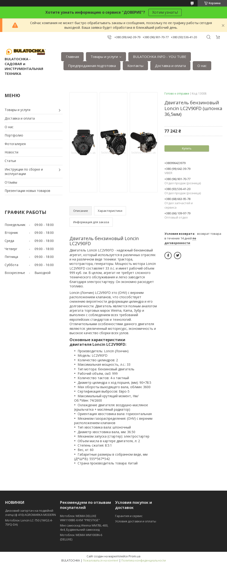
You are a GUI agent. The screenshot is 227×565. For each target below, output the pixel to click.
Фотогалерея (15, 144)
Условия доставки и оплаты (135, 521)
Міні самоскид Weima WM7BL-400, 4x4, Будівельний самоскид (84, 527)
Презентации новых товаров (27, 190)
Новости (11, 152)
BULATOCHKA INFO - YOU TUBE (159, 56)
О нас (202, 65)
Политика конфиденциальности (143, 560)
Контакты (135, 65)
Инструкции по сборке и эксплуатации (24, 171)
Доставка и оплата (170, 65)
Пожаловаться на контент (100, 560)
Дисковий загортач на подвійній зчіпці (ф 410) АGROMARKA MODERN (30, 512)
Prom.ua (134, 556)
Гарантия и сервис (128, 516)
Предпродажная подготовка (92, 65)
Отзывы (11, 182)
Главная (72, 56)
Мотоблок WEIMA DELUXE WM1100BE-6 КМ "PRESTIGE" (80, 518)
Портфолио (14, 135)
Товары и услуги (104, 56)
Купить (186, 148)
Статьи (10, 161)
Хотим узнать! (165, 12)
